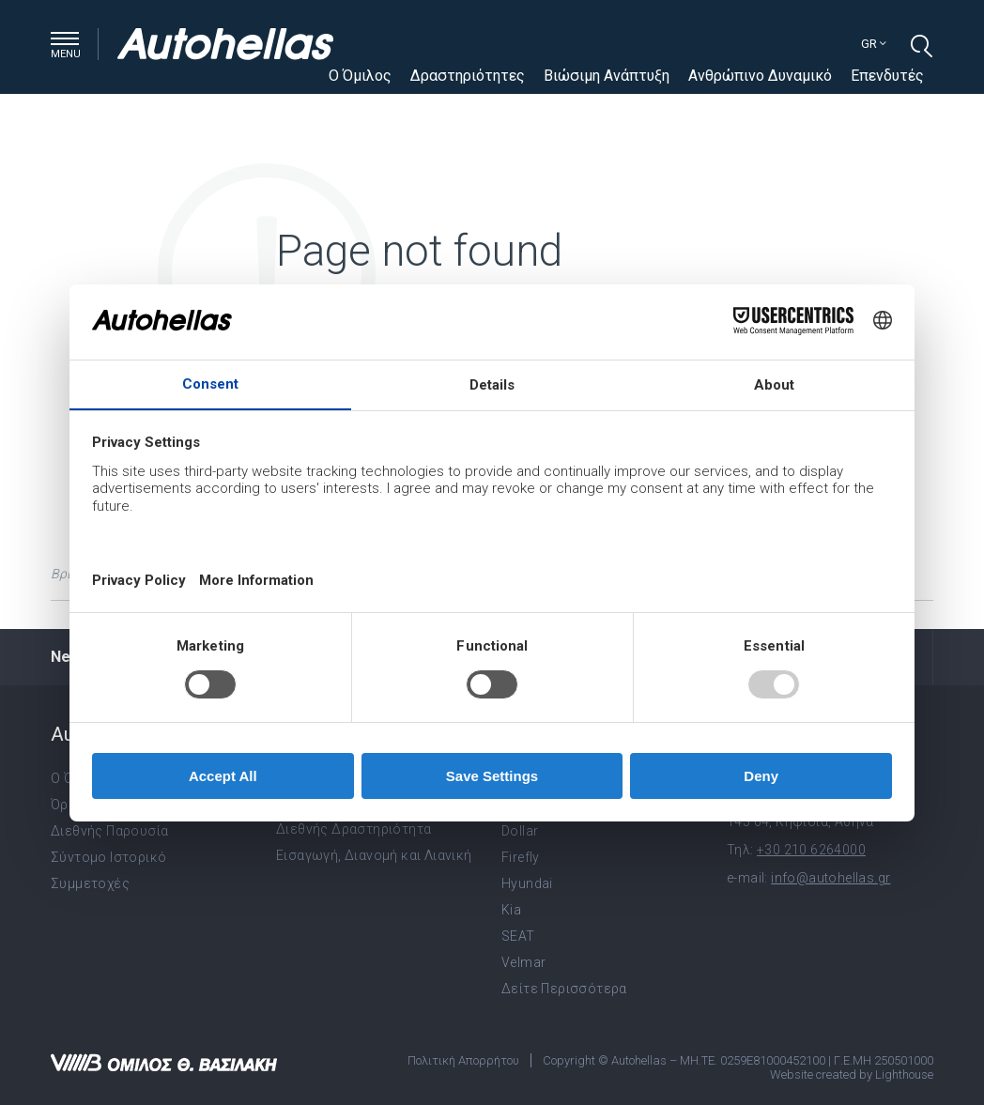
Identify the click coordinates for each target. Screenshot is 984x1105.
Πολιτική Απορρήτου (463, 1060)
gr (873, 44)
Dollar (519, 830)
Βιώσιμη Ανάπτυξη (606, 75)
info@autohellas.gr (830, 877)
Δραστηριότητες (467, 75)
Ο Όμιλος (360, 75)
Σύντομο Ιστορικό (108, 857)
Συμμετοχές (90, 883)
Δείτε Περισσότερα (564, 988)
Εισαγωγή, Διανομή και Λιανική (374, 855)
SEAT (518, 936)
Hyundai (527, 883)
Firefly (520, 857)
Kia (511, 909)
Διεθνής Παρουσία (109, 830)
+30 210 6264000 (811, 849)
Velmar (523, 962)
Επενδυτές (887, 75)
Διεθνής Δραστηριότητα (353, 828)
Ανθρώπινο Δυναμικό (760, 75)
